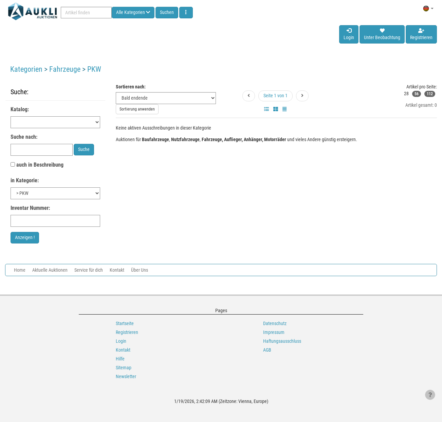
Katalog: (20, 109)
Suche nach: (24, 137)
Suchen (167, 12)
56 (417, 93)
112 (430, 93)
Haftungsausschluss (282, 341)
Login (349, 34)
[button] (428, 8)
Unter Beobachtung (382, 34)
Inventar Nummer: (30, 208)
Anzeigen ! (25, 237)
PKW (94, 69)
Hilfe (120, 358)
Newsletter (126, 376)
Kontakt (117, 270)
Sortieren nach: (131, 86)
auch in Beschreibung (37, 165)
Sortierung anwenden (137, 109)
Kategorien (26, 69)
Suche (84, 149)
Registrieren (421, 34)
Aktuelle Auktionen (50, 270)
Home (19, 270)
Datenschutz (275, 323)
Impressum (273, 332)
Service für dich (88, 270)
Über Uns (139, 270)
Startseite (125, 323)
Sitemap (123, 367)
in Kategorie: (25, 180)
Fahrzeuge (64, 69)
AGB (267, 350)
